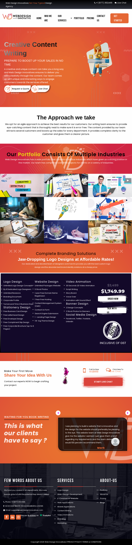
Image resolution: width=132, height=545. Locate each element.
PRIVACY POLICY (74, 542)
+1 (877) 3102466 (103, 2)
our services (62, 18)
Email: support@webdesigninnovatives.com (24, 510)
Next (123, 412)
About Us (104, 494)
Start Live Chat (103, 381)
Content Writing (64, 510)
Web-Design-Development (69, 494)
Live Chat (120, 2)
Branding (61, 519)
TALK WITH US (112, 310)
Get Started (118, 18)
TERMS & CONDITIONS (91, 542)
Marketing (61, 523)
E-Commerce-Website (67, 498)
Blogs (102, 502)
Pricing (90, 18)
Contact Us (101, 18)
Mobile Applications (66, 506)
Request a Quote (20, 88)
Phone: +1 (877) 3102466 (15, 502)
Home (39, 18)
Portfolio (79, 18)
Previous (59, 412)
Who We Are (48, 18)
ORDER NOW (113, 298)
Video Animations (65, 514)
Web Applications (65, 502)
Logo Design (62, 490)
